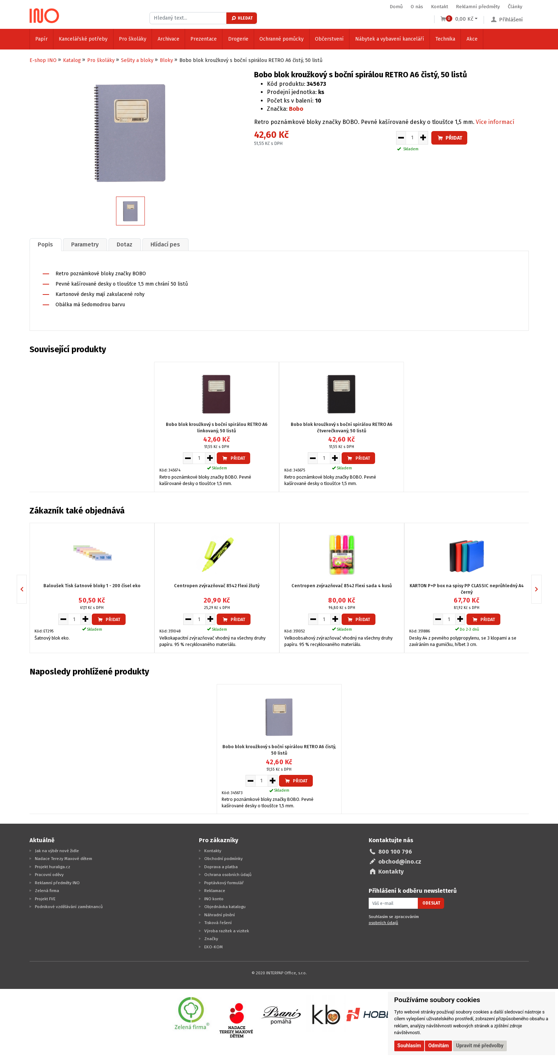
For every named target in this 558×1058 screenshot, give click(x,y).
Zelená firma (47, 890)
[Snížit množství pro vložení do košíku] (401, 138)
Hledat (242, 18)
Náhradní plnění (219, 914)
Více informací (495, 122)
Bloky (166, 60)
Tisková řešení (218, 922)
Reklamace (214, 890)
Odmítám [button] (438, 1045)
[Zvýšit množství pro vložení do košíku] (423, 138)
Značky (211, 938)
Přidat (449, 138)
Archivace (168, 39)
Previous (26, 589)
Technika (445, 39)
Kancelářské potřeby (83, 39)
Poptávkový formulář (224, 882)
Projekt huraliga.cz (52, 866)
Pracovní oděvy (49, 874)
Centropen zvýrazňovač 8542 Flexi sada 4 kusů (341, 585)
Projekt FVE (45, 898)
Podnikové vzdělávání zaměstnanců (69, 906)
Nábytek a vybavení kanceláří (389, 39)
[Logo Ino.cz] (44, 15)
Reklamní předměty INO (57, 882)
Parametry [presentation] (85, 244)
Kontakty (212, 850)
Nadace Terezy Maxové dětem (63, 858)
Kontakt (439, 7)
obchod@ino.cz (399, 861)
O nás (417, 7)
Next (541, 589)
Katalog (72, 60)
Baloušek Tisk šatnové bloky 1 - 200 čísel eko (92, 585)
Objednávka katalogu (225, 906)
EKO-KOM (213, 946)
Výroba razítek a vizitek (226, 930)
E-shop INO (43, 60)
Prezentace (203, 39)
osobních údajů (383, 922)
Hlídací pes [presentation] (165, 244)
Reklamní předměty (478, 7)
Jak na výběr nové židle (57, 850)
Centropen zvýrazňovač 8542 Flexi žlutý (216, 585)
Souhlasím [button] (409, 1045)
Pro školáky (132, 39)
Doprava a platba (221, 866)
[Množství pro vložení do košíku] (412, 138)
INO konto (213, 898)
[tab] (46, 244)
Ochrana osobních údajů (228, 874)
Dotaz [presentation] (124, 244)
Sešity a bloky (137, 60)
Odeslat (431, 903)
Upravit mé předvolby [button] (480, 1045)
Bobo (296, 108)
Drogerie (238, 39)
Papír (41, 39)
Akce (472, 39)
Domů (396, 7)
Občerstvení (329, 39)
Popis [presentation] (45, 244)
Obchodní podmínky (223, 858)
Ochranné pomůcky (281, 39)
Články (515, 7)
